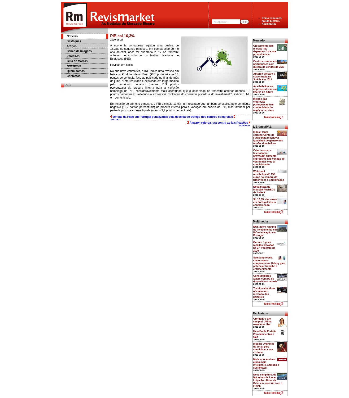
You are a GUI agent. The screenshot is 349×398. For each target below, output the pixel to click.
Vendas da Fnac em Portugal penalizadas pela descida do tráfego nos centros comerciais (172, 118)
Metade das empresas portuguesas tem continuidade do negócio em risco (263, 104)
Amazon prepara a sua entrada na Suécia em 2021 (264, 76)
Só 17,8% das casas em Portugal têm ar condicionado (265, 202)
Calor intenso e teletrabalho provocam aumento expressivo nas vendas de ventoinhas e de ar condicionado (268, 157)
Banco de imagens (79, 51)
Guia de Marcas (77, 61)
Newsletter (74, 66)
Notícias (72, 36)
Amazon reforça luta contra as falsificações (218, 124)
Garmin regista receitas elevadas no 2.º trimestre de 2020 (264, 246)
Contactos (74, 76)
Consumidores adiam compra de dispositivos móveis (265, 278)
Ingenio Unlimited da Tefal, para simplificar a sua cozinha (263, 348)
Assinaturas (269, 23)
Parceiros (73, 56)
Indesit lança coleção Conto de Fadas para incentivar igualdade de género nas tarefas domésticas (268, 138)
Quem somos (76, 71)
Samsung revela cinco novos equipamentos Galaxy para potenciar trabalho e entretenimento (269, 263)
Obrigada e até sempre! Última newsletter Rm (262, 321)
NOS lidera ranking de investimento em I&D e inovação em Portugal (265, 231)
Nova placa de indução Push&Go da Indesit (264, 189)
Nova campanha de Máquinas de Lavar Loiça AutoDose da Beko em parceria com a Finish (267, 380)
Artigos (72, 46)
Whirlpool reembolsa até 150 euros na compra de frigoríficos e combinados (268, 175)
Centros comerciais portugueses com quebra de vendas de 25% (268, 64)
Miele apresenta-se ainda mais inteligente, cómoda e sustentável (266, 363)
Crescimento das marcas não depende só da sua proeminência (264, 50)
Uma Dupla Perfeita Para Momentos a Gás (264, 334)
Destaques (74, 41)
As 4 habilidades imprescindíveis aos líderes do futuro (265, 89)
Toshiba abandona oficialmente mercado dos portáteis (264, 292)
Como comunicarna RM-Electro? (272, 19)
